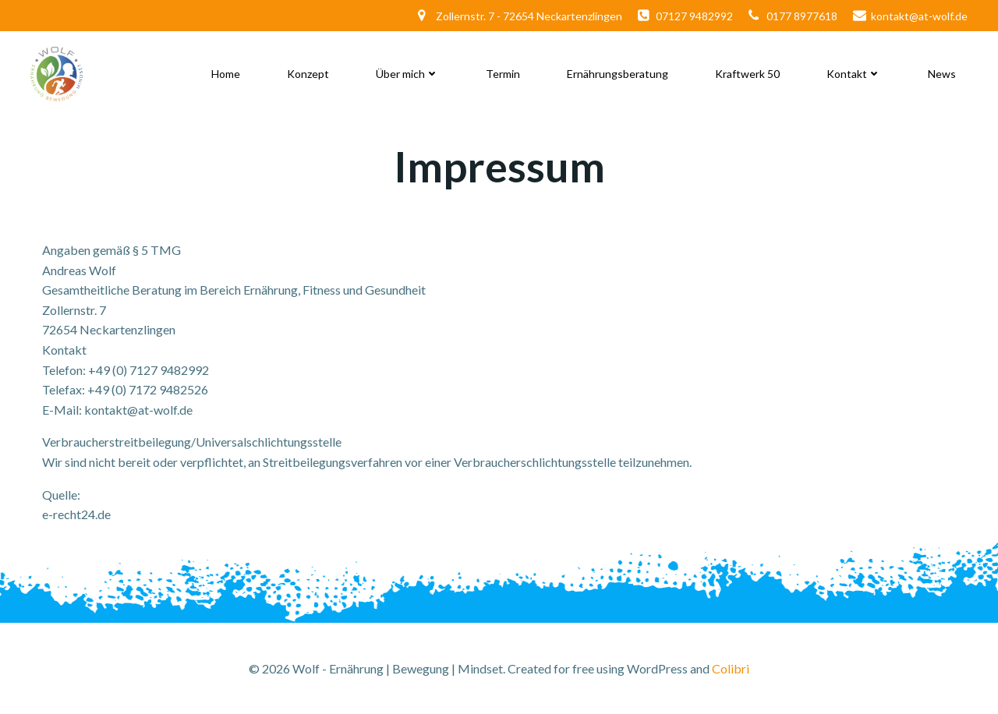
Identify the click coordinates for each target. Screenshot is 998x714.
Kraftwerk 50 (747, 73)
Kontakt (853, 73)
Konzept (308, 73)
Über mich (407, 73)
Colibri (730, 668)
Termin (503, 73)
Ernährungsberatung (617, 73)
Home (225, 73)
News (942, 73)
